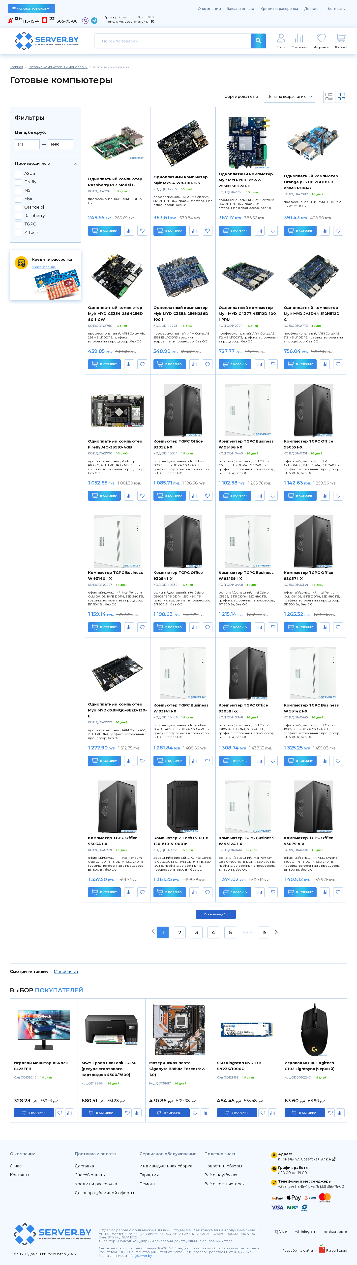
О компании (209, 8)
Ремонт (147, 1184)
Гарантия (149, 1175)
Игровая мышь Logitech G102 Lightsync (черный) (309, 1065)
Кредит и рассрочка (279, 8)
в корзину (37, 1113)
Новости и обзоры (223, 1166)
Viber (281, 1231)
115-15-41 (32, 21)
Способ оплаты (90, 1175)
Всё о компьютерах (224, 1184)
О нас (16, 1166)
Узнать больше (44, 267)
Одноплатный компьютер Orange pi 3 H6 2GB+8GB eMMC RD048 (311, 182)
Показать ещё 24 (216, 914)
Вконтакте (335, 1231)
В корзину (104, 230)
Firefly (30, 182)
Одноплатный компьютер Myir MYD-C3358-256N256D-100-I (181, 313)
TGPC (30, 224)
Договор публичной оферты (104, 1193)
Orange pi (34, 207)
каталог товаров (30, 8)
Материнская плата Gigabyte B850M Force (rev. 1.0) (177, 1068)
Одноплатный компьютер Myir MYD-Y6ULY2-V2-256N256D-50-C (246, 180)
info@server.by (140, 1256)
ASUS (29, 173)
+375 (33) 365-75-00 (327, 1186)
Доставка (313, 8)
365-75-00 (67, 21)
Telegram (305, 1231)
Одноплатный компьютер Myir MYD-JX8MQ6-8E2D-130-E (117, 710)
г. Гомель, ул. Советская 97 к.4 (128, 21)
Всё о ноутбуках (220, 1175)
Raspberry (34, 216)
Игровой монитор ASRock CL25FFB (41, 1065)
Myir (28, 199)
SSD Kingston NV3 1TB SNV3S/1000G (239, 1065)
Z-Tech (31, 232)
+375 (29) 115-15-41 (293, 1186)
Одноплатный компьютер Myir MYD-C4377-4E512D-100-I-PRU (248, 313)
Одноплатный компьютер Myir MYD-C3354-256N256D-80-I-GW (116, 313)
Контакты (336, 8)
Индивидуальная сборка (166, 1166)
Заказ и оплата (240, 8)
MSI (28, 190)
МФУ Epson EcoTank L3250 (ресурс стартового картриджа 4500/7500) (109, 1068)
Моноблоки (66, 971)
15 (264, 932)
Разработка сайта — (300, 1250)
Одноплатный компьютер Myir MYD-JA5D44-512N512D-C (312, 313)
